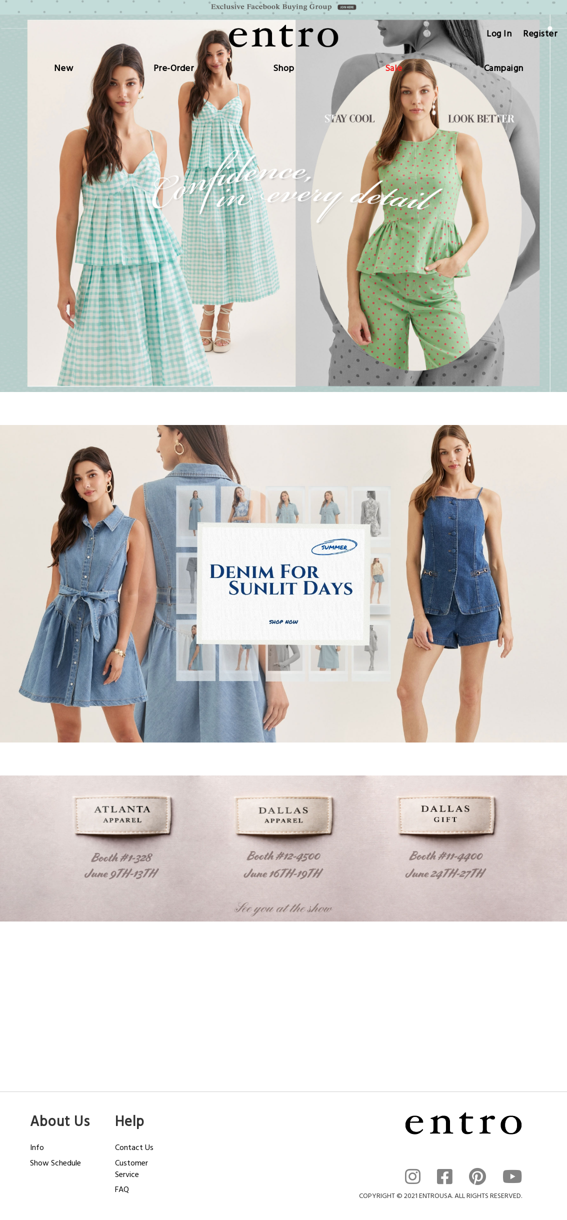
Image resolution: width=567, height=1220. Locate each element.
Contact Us (134, 1147)
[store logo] (283, 36)
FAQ (122, 1189)
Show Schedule (55, 1163)
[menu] (283, 66)
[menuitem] (64, 66)
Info (37, 1147)
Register (540, 34)
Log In (499, 34)
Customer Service (131, 1169)
